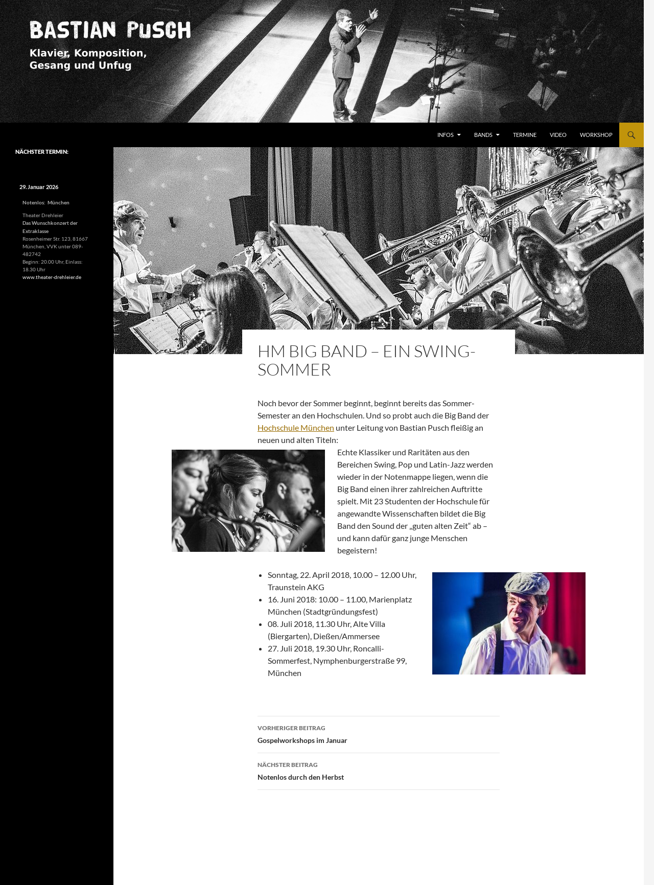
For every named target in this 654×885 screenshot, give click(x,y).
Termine (524, 134)
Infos (445, 134)
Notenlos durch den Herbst (379, 770)
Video (558, 134)
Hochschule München (296, 427)
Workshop (596, 134)
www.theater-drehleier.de (51, 277)
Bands (483, 134)
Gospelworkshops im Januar (379, 733)
